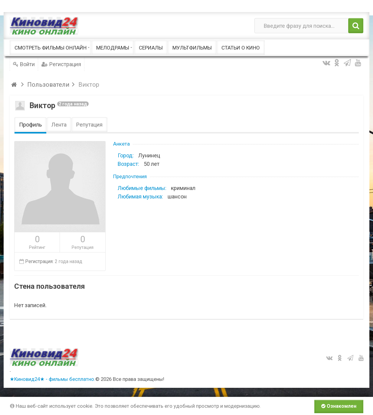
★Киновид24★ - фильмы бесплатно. (52, 379)
